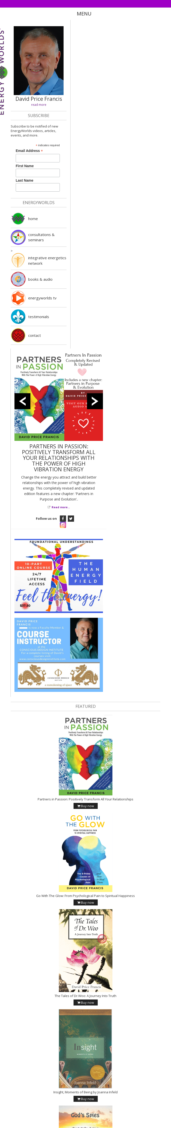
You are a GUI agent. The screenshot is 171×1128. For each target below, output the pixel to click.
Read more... (61, 507)
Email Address (29, 150)
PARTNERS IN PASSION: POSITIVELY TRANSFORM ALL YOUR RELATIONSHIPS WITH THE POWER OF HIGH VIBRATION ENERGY (58, 457)
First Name (25, 166)
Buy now (85, 805)
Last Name (24, 180)
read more (38, 105)
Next (95, 401)
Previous (22, 401)
